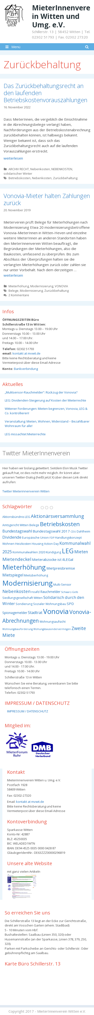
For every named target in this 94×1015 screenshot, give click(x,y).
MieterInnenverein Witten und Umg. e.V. (61, 16)
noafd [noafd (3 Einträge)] (35, 592)
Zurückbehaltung (65, 178)
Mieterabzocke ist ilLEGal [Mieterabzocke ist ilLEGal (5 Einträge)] (52, 559)
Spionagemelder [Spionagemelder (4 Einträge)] (14, 612)
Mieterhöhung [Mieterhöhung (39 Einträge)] (24, 567)
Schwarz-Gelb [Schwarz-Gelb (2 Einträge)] (69, 592)
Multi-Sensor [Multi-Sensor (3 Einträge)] (62, 585)
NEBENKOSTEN (61, 169)
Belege (13, 290)
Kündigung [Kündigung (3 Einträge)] (53, 552)
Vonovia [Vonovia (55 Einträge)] (56, 611)
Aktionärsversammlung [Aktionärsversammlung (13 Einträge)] (57, 516)
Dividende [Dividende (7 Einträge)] (11, 537)
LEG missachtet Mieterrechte (25, 434)
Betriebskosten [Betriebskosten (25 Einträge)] (60, 524)
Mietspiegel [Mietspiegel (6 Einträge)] (12, 575)
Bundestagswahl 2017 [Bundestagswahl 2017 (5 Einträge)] (51, 531)
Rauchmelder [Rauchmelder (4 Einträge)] (50, 591)
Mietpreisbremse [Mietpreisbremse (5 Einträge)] (60, 568)
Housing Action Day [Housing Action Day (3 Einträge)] (45, 544)
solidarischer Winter (18, 173)
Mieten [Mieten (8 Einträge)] (81, 551)
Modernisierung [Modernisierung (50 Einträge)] (27, 583)
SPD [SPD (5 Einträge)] (70, 603)
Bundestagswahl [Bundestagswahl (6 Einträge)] (17, 531)
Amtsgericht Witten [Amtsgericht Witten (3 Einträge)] (15, 525)
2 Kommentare (19, 295)
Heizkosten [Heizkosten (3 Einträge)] (23, 544)
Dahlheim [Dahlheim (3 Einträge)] (83, 531)
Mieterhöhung (19, 286)
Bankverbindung (25, 369)
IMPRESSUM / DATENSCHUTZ (27, 711)
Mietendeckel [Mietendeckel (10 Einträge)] (16, 559)
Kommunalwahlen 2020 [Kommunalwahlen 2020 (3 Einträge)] (29, 552)
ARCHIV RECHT (19, 169)
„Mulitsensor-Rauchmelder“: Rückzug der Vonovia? (41, 392)
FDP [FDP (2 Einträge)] (51, 537)
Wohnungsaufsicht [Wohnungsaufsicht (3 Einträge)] (53, 622)
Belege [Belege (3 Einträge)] (34, 525)
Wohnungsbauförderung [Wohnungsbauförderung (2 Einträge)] (17, 629)
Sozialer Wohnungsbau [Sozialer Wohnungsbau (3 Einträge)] (49, 604)
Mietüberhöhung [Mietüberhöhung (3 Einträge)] (36, 575)
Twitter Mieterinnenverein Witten (25, 491)
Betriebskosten (20, 178)
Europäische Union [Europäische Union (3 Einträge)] (35, 538)
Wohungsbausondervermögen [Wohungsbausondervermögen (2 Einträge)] (52, 629)
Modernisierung (41, 286)
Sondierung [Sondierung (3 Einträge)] (24, 604)
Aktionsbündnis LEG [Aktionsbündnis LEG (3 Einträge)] (16, 517)
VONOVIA (61, 286)
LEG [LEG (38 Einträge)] (68, 550)
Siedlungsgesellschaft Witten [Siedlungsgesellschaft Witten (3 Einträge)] (22, 598)
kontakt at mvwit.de (26, 353)
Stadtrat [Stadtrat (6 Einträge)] (35, 612)
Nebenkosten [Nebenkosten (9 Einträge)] (16, 591)
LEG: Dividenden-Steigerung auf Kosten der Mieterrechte (45, 400)
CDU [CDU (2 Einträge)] (73, 531)
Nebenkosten (40, 169)
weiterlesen (13, 158)
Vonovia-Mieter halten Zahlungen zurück (47, 199)
